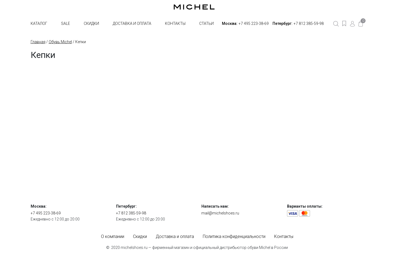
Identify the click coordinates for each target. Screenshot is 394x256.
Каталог (39, 23)
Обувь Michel (60, 42)
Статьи (206, 23)
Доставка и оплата (132, 23)
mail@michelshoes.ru (220, 213)
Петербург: (282, 23)
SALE (65, 23)
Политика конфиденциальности (234, 236)
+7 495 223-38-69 (254, 23)
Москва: (229, 23)
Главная (38, 42)
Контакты (175, 23)
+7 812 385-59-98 (309, 23)
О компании (112, 236)
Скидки (91, 23)
